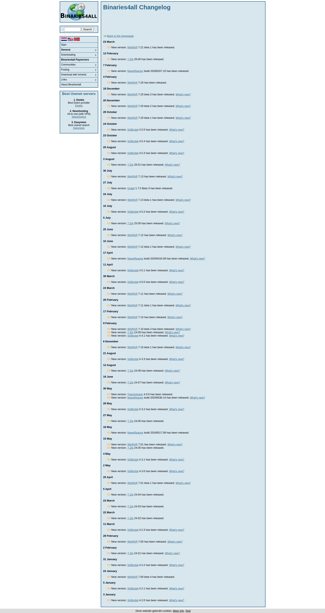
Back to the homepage (120, 36)
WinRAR (132, 47)
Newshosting (79, 116)
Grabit (131, 188)
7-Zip (130, 59)
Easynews (79, 128)
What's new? (183, 94)
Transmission (135, 394)
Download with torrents (73, 74)
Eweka (78, 105)
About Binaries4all (71, 84)
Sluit (188, 610)
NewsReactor (135, 71)
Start (63, 44)
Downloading (68, 54)
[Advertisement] (178, 21)
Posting (65, 69)
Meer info (178, 610)
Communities (68, 64)
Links (64, 79)
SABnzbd (132, 129)
